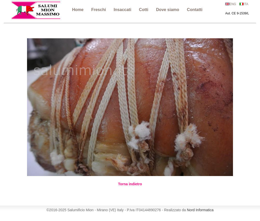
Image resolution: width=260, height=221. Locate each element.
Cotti (143, 9)
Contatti (194, 9)
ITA (246, 4)
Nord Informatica (200, 210)
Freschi (98, 9)
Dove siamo (167, 9)
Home (77, 9)
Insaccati (122, 9)
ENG (232, 4)
